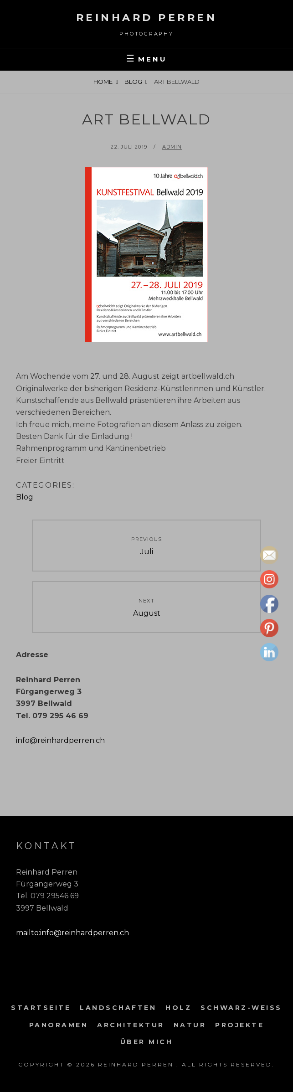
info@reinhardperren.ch (60, 740)
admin (172, 147)
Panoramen (58, 1025)
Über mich (146, 1042)
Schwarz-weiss (241, 1008)
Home (103, 81)
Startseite (41, 1008)
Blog (133, 81)
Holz (178, 1008)
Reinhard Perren (146, 17)
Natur (190, 1025)
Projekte (239, 1025)
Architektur (130, 1025)
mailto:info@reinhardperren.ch (72, 932)
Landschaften (118, 1008)
